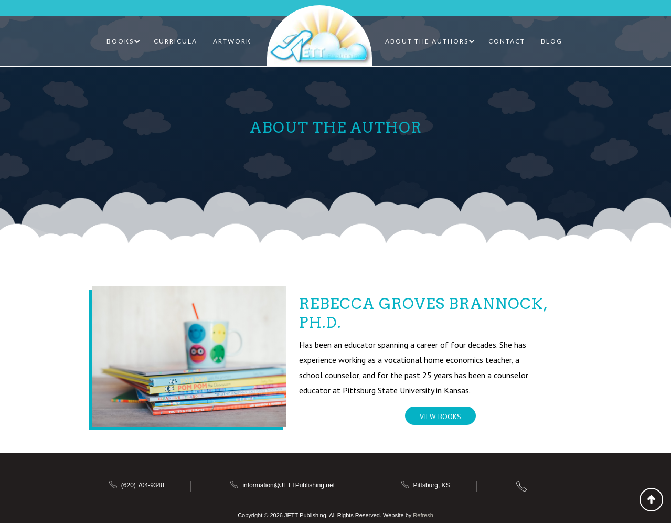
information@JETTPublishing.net (288, 485)
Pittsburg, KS (431, 485)
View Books (440, 416)
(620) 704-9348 (142, 485)
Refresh (423, 515)
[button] (123, 41)
